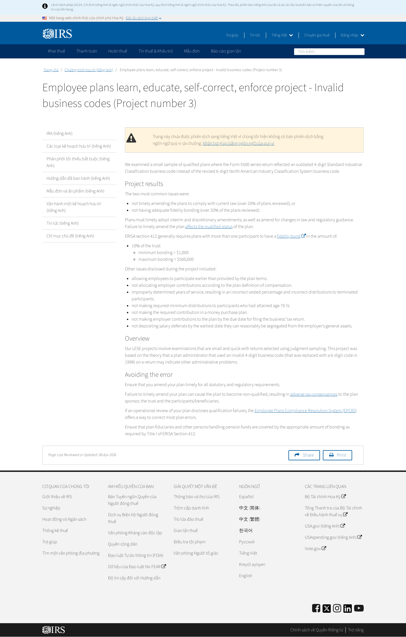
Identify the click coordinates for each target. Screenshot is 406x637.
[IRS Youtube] (359, 609)
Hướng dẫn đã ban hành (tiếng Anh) (78, 178)
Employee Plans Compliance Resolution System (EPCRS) (306, 411)
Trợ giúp (232, 35)
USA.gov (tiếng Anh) (325, 526)
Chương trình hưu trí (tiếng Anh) (89, 70)
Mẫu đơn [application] (192, 51)
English (245, 576)
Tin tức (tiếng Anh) (63, 223)
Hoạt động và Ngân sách (64, 519)
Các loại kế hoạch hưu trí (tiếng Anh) (79, 146)
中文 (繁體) (249, 519)
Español (246, 497)
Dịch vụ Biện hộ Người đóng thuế (133, 518)
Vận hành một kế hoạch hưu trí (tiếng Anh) (74, 207)
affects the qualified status (209, 227)
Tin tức (255, 35)
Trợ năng (356, 630)
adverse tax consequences (313, 394)
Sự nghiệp (51, 508)
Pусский (247, 542)
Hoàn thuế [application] (117, 51)
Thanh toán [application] (86, 51)
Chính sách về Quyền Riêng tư (316, 630)
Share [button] (308, 455)
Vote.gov (315, 549)
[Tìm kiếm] (329, 51)
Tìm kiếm (360, 51)
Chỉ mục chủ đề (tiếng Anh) (70, 236)
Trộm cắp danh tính (191, 508)
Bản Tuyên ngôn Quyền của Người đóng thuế (132, 500)
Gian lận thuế (186, 530)
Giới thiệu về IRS (57, 497)
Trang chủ (51, 70)
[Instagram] (337, 609)
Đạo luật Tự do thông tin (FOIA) (135, 555)
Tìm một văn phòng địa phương (71, 553)
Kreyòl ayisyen (252, 564)
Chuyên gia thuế (317, 35)
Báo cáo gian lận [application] (226, 51)
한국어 (246, 530)
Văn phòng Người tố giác (196, 553)
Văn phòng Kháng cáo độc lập (135, 533)
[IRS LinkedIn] (347, 610)
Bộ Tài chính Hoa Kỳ (325, 497)
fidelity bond (291, 236)
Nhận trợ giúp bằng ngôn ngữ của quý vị (238, 143)
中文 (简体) (249, 508)
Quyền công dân (122, 544)
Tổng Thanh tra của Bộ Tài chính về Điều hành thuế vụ (333, 511)
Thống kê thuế (55, 530)
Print (341, 455)
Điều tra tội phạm (190, 542)
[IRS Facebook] (316, 609)
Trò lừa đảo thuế (188, 519)
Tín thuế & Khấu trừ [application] (155, 51)
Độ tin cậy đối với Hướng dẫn (134, 578)
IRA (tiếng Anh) (59, 133)
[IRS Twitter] (327, 610)
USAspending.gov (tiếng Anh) (333, 537)
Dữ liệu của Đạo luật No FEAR (137, 567)
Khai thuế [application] (56, 51)
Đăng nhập (352, 35)
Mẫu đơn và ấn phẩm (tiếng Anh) (75, 191)
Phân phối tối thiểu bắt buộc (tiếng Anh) (78, 162)
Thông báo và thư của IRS (196, 497)
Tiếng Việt (282, 35)
